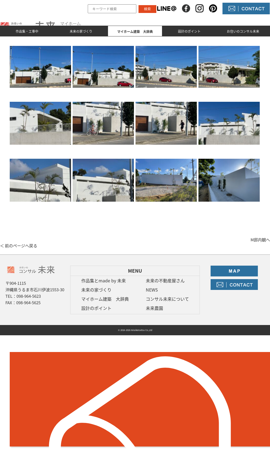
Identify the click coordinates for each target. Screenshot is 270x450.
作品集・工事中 (27, 31)
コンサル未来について (167, 299)
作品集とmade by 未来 (103, 280)
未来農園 (154, 308)
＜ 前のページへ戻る (18, 246)
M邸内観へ (260, 240)
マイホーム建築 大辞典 (105, 299)
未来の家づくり (81, 31)
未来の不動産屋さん (165, 280)
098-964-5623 (28, 296)
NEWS (152, 289)
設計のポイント (189, 31)
